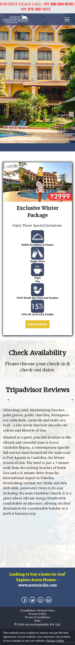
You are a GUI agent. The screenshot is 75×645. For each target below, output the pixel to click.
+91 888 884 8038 (58, 4)
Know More (37, 324)
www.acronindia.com (37, 585)
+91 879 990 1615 (35, 9)
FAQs (37, 620)
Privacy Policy (55, 640)
